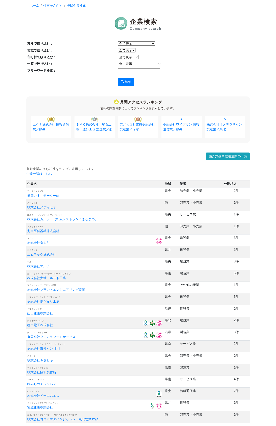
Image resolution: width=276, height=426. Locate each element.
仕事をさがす (53, 5)
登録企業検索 (76, 5)
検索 (126, 82)
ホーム (34, 5)
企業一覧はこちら (39, 173)
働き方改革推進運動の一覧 (228, 156)
